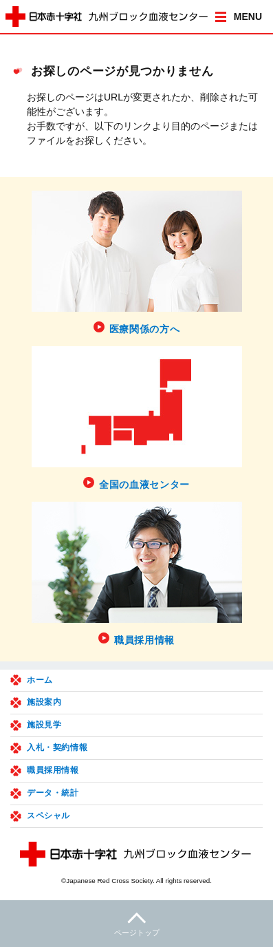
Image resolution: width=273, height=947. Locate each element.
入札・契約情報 (57, 747)
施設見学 (44, 725)
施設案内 (44, 702)
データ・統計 (53, 793)
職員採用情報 (53, 770)
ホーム (40, 680)
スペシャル (48, 815)
